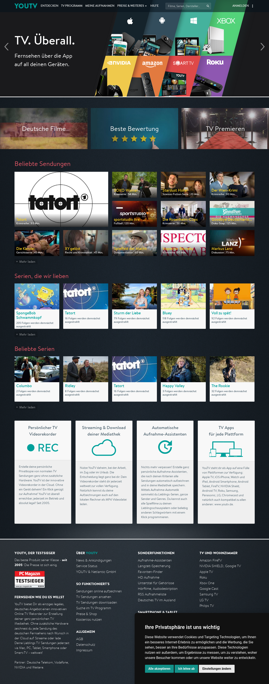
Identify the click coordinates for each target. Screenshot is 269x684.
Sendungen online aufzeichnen (99, 591)
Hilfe (154, 6)
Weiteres (130, 6)
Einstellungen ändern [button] (216, 668)
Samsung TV (209, 594)
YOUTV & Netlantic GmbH (96, 571)
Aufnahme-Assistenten (155, 560)
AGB (79, 639)
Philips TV (207, 605)
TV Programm (71, 6)
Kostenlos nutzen (89, 619)
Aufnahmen (99, 6)
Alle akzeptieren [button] (159, 668)
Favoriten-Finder (150, 571)
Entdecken (49, 6)
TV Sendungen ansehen (93, 597)
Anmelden (240, 6)
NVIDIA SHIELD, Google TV (220, 566)
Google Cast (209, 588)
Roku (203, 577)
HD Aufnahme (148, 577)
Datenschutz (85, 644)
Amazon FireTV (211, 560)
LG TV (204, 600)
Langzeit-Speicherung (154, 566)
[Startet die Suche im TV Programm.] (188, 6)
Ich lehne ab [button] (186, 668)
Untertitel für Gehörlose (156, 583)
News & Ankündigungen (94, 560)
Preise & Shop (86, 614)
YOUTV (25, 6)
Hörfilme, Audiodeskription (158, 588)
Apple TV (206, 571)
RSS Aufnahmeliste (152, 594)
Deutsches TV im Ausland (157, 600)
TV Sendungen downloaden (96, 602)
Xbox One (207, 583)
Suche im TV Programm (93, 608)
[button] (252, 6)
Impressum (84, 650)
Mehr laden (27, 261)
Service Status (86, 566)
